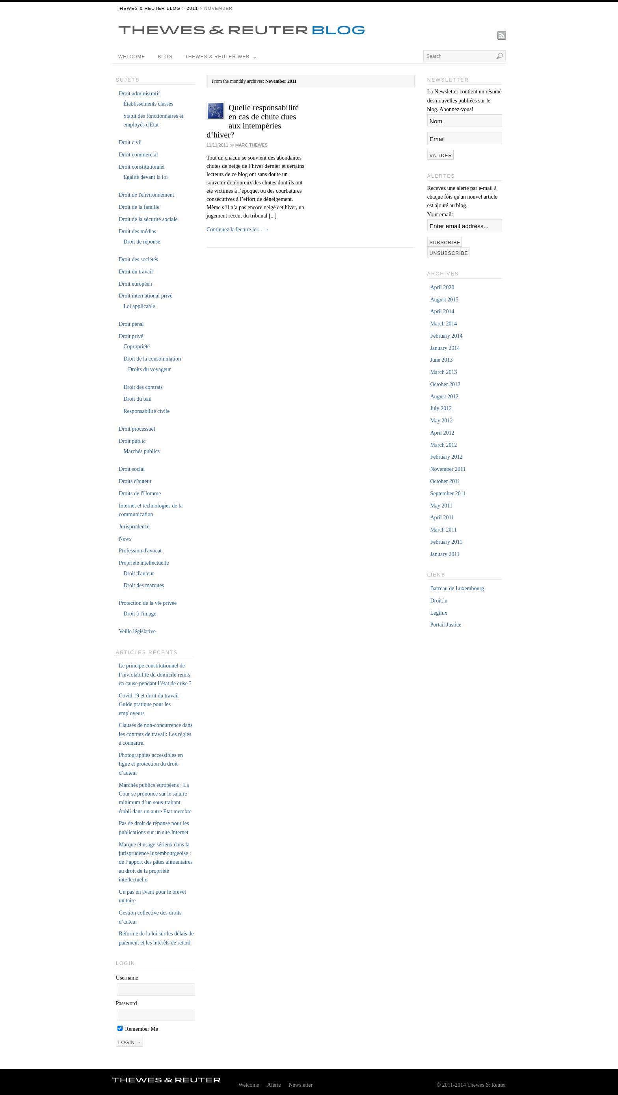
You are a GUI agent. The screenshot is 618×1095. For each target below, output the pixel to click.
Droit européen (135, 284)
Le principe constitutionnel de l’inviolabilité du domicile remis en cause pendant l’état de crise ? (155, 674)
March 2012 (443, 445)
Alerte (274, 1085)
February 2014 (446, 336)
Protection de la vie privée (148, 603)
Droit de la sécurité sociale (148, 219)
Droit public (132, 441)
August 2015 (444, 300)
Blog (165, 56)
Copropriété (136, 347)
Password (126, 1003)
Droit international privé (145, 296)
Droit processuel (137, 429)
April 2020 (442, 287)
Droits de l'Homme (140, 493)
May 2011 (441, 506)
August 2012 (444, 397)
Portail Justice (445, 625)
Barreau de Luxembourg (457, 588)
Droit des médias (137, 231)
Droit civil (130, 142)
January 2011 (445, 554)
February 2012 (446, 457)
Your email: (440, 215)
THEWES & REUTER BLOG (149, 8)
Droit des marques (143, 585)
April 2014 (442, 311)
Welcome (131, 56)
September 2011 (448, 493)
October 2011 (445, 481)
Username (127, 978)
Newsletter (301, 1085)
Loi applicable (139, 306)
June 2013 (441, 360)
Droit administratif (139, 94)
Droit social (132, 469)
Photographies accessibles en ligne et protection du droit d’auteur (151, 764)
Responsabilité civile (146, 411)
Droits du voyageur (149, 369)
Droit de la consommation (152, 359)
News (125, 539)
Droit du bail (137, 399)
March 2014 (443, 324)
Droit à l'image (139, 614)
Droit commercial (138, 155)
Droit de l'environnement (146, 195)
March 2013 (443, 372)
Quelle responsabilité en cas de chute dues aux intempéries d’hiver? (253, 121)
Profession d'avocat (140, 551)
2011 (192, 8)
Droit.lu (438, 601)
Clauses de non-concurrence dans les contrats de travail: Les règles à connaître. (155, 734)
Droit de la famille (139, 207)
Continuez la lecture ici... (238, 229)
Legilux (438, 613)
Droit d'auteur (138, 573)
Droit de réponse (141, 242)
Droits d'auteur (135, 481)
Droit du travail (136, 272)
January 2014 (445, 348)
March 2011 (443, 530)
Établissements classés (148, 104)
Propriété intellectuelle (144, 563)
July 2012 (441, 408)
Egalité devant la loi (145, 177)
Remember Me (137, 1029)
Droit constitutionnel (141, 167)
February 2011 (446, 542)
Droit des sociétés (138, 259)
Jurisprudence (134, 527)
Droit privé (131, 336)
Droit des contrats (143, 387)
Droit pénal (131, 324)
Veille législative (137, 631)
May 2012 (441, 421)
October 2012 (445, 384)
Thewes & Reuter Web (221, 58)
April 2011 (442, 518)
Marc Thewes (251, 145)
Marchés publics (141, 451)
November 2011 (447, 469)
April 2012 (442, 433)
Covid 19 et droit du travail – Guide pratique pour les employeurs (151, 704)
